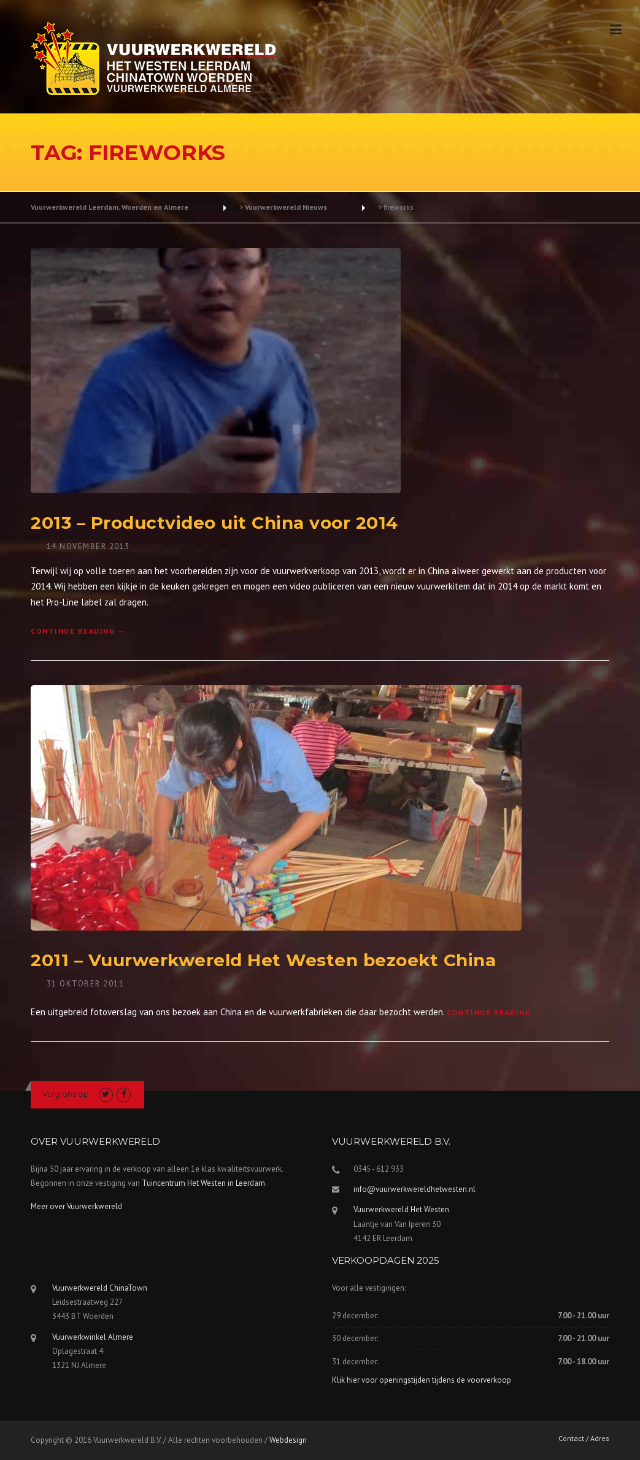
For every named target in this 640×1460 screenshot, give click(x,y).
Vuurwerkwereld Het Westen (401, 1209)
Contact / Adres (583, 1438)
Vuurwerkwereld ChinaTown (99, 1288)
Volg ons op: (66, 1094)
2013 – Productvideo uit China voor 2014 (214, 522)
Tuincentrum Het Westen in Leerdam (203, 1183)
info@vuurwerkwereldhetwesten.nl (414, 1189)
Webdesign (288, 1440)
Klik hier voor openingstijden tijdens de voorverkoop (421, 1380)
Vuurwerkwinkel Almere (92, 1337)
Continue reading (78, 630)
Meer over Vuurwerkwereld (76, 1206)
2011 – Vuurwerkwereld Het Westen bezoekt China (263, 960)
